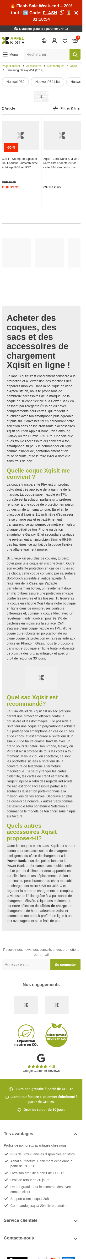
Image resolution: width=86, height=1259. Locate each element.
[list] (41, 81)
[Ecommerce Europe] (57, 1005)
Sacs (57, 801)
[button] (10, 54)
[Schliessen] (76, 12)
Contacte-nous (41, 1239)
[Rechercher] (75, 54)
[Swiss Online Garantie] (26, 1005)
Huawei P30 (15, 82)
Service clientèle (41, 1221)
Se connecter (65, 965)
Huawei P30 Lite (47, 82)
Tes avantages (41, 1134)
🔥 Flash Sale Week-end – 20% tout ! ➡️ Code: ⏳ (41, 13)
